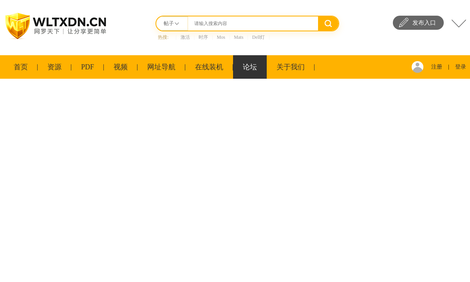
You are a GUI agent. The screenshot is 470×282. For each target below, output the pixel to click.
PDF (87, 67)
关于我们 (291, 67)
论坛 (250, 67)
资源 (54, 67)
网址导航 (161, 67)
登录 (460, 67)
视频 (121, 67)
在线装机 (209, 67)
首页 (21, 67)
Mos (221, 37)
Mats (238, 37)
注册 (436, 67)
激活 (185, 37)
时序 (203, 37)
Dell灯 (258, 37)
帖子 (169, 23)
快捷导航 (459, 23)
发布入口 (424, 23)
